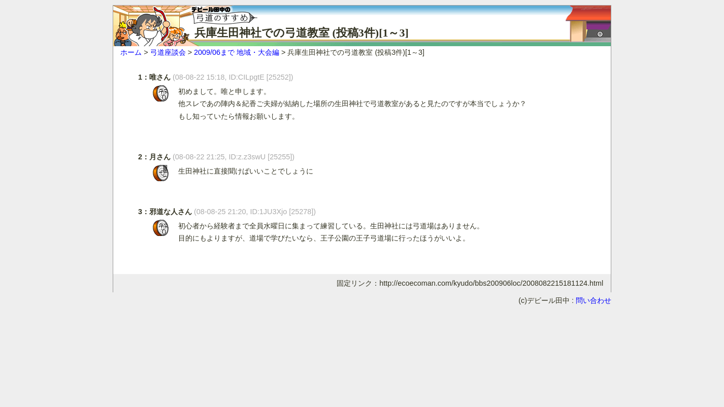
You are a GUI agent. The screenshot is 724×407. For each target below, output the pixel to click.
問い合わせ (593, 300)
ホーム (131, 52)
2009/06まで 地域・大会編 (236, 52)
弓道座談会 (168, 52)
